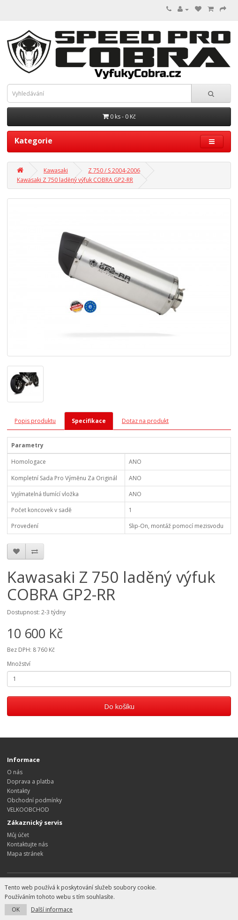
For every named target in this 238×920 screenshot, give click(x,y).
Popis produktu (35, 421)
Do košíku (119, 706)
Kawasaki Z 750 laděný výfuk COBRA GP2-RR (75, 180)
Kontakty (18, 791)
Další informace (52, 909)
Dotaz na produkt (145, 421)
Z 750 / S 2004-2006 (114, 170)
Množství (18, 664)
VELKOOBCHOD (28, 810)
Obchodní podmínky (34, 800)
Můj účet (18, 835)
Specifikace (89, 421)
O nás (14, 772)
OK (16, 909)
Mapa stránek (25, 854)
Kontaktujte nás (27, 844)
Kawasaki (56, 170)
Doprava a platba (30, 781)
